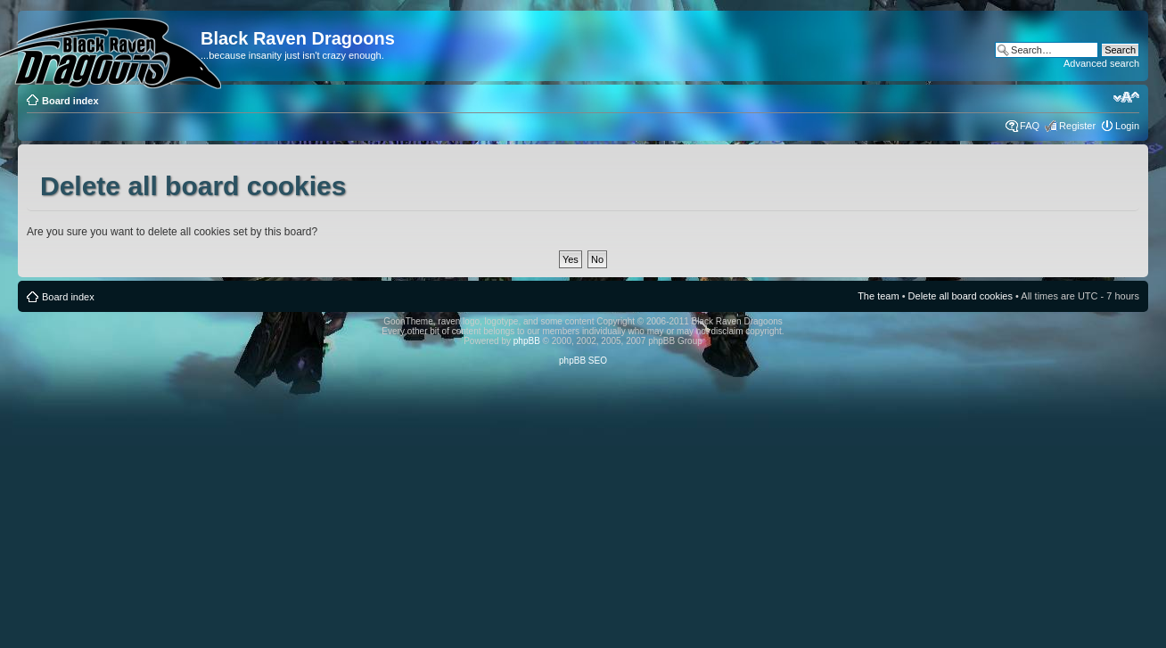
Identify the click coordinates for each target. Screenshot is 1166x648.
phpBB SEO (583, 360)
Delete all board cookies (960, 296)
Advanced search (1101, 63)
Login (1127, 125)
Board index (70, 100)
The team (878, 296)
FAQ (1029, 125)
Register (1077, 125)
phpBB (526, 341)
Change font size (1126, 97)
